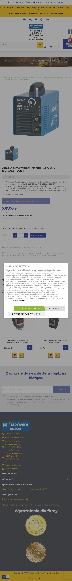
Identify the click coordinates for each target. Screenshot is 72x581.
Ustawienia (55, 309)
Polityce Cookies (18, 300)
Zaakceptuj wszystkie (29, 309)
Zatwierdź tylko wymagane (26, 314)
